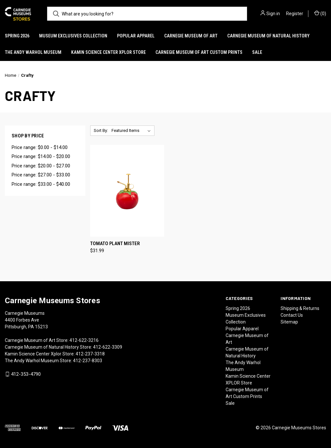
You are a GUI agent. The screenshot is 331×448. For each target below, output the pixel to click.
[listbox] (132, 130)
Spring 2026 (17, 35)
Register (294, 13)
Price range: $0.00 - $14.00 (40, 147)
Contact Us (292, 315)
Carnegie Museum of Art (191, 35)
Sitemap (289, 321)
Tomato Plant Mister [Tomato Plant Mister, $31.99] (115, 243)
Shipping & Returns (300, 308)
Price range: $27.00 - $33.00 (41, 175)
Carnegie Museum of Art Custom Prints (198, 52)
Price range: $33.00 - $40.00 (41, 184)
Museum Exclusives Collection (73, 35)
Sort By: (101, 130)
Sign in (273, 13)
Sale (257, 52)
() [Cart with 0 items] (320, 13)
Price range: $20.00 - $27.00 (41, 166)
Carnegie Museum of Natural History (268, 35)
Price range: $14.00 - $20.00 (41, 156)
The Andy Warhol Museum (33, 52)
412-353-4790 (26, 374)
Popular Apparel (136, 35)
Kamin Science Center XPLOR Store (108, 52)
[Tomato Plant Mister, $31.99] (127, 190)
